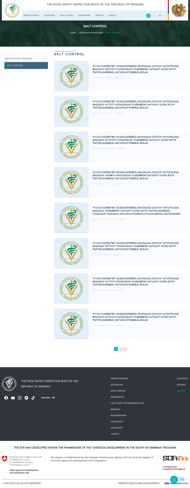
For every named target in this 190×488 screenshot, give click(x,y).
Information (85, 15)
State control (68, 15)
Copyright (182, 378)
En (161, 15)
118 (53, 397)
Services (100, 15)
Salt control (15, 65)
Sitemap (181, 385)
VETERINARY (117, 428)
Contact (112, 15)
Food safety (117, 421)
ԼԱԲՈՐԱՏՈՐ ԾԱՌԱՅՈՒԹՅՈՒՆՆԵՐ (128, 403)
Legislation (50, 15)
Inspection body (32, 15)
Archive (181, 391)
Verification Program (91, 33)
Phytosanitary (119, 415)
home (73, 33)
